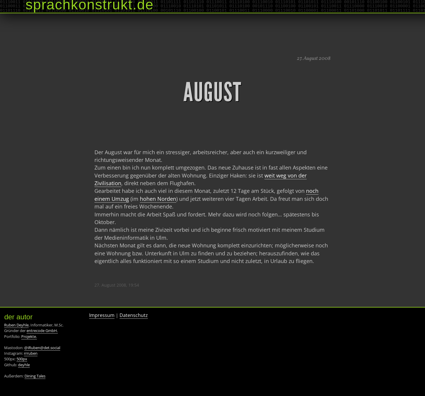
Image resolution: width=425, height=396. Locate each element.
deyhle (24, 364)
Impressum (102, 315)
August (212, 92)
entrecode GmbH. (42, 330)
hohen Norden (158, 198)
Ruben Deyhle (16, 325)
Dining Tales (34, 376)
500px (22, 359)
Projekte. (29, 336)
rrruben (30, 353)
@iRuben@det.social (42, 347)
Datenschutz (134, 315)
